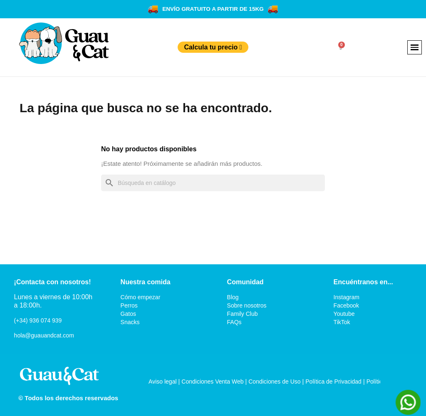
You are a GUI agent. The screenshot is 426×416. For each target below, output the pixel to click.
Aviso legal (162, 381)
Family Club (242, 313)
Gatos (128, 313)
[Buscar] (213, 183)
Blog (233, 297)
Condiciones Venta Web (212, 381)
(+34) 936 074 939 (38, 320)
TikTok (342, 322)
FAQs (234, 322)
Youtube (344, 313)
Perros (129, 305)
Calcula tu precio (213, 47)
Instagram (346, 297)
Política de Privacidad (333, 381)
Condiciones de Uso (274, 381)
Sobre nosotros (247, 305)
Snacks (130, 322)
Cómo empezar (141, 297)
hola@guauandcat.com (44, 335)
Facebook (346, 305)
